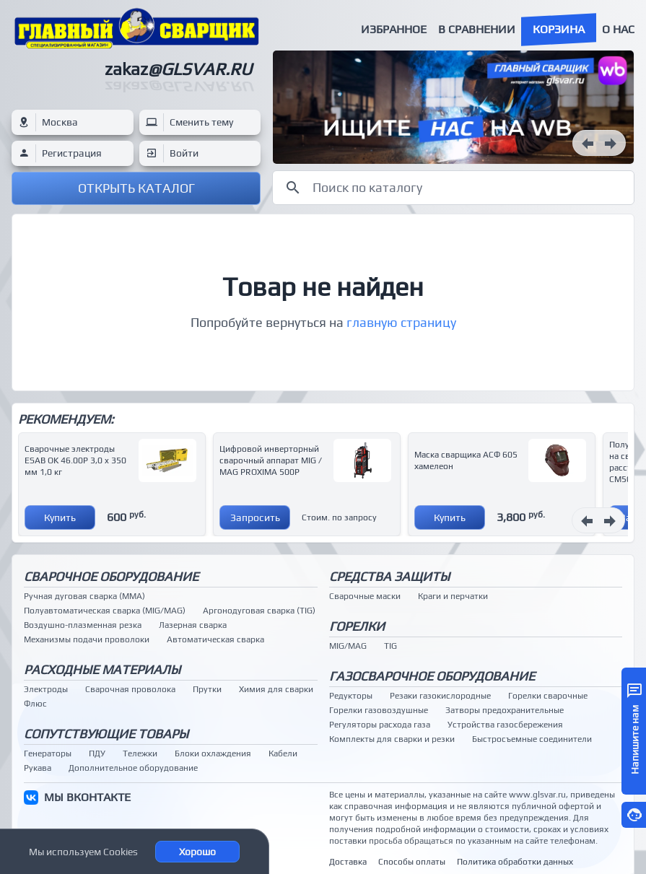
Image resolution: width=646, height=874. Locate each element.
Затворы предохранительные (504, 710)
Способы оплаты (411, 862)
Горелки (357, 626)
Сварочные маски (365, 596)
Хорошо (197, 851)
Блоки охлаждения (213, 753)
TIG (390, 646)
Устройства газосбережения (505, 725)
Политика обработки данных (515, 862)
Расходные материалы (102, 669)
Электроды (46, 689)
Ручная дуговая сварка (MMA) (84, 596)
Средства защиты (389, 576)
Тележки (140, 753)
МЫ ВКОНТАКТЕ (87, 797)
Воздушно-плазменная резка (82, 625)
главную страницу (401, 322)
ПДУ (97, 753)
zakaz (178, 69)
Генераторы (47, 753)
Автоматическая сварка (215, 639)
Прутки (207, 689)
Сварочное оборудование (111, 576)
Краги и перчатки (453, 596)
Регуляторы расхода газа (379, 725)
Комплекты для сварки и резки (392, 739)
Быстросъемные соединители (532, 739)
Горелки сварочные (548, 696)
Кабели (283, 753)
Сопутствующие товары (106, 733)
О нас (618, 29)
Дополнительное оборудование (133, 768)
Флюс (35, 704)
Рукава (37, 768)
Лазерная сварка (193, 625)
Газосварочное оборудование (432, 675)
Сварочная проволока (130, 689)
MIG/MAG (348, 646)
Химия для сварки (276, 689)
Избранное (394, 29)
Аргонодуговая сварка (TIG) (259, 611)
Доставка (348, 862)
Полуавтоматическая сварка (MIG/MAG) (104, 611)
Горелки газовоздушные (378, 710)
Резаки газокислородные (440, 696)
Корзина (559, 29)
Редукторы (350, 696)
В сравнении (476, 29)
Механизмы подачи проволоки (86, 639)
